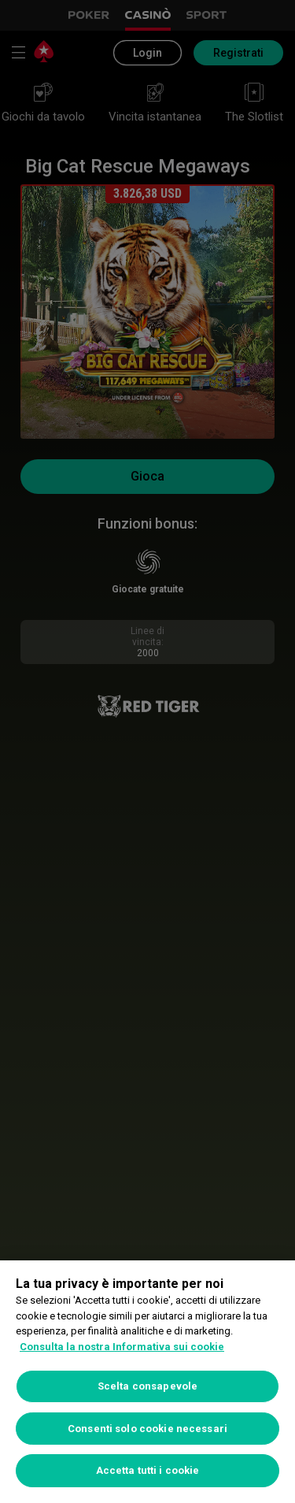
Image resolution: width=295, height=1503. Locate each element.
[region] (147, 1381)
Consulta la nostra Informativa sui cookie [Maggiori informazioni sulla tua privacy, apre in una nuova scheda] (122, 1347)
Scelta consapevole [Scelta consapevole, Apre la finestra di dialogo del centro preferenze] (147, 1386)
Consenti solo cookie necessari (147, 1428)
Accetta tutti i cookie (148, 1470)
